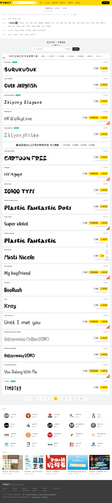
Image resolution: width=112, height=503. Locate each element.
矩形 (88, 23)
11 (68, 398)
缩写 (74, 23)
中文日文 (11, 30)
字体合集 (44, 488)
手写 (53, 23)
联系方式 (34, 490)
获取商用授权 (94, 117)
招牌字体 (77, 2)
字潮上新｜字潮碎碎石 (53, 471)
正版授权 (64, 8)
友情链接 (44, 490)
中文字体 (47, 2)
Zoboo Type (7, 184)
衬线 (9, 18)
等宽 (19, 18)
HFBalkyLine (8, 111)
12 (72, 398)
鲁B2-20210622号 (36, 497)
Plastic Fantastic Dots (11, 200)
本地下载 (104, 68)
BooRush (7, 282)
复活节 (27, 34)
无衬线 (14, 18)
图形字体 (62, 2)
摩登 (23, 26)
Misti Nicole (7, 249)
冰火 (27, 23)
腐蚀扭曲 (47, 23)
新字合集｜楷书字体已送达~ (11, 471)
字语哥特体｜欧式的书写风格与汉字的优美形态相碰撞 (40, 471)
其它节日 (32, 34)
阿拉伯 (17, 30)
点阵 (43, 26)
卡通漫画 (11, 23)
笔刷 (70, 23)
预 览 (76, 49)
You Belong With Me (10, 365)
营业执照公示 (45, 497)
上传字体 (14, 490)
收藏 (97, 68)
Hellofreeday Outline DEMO (12, 332)
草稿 (61, 23)
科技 (78, 23)
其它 (75, 14)
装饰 (35, 23)
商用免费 (57, 8)
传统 (9, 26)
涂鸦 (65, 23)
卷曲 (31, 23)
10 (64, 398)
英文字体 (54, 2)
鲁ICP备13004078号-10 (32, 494)
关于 (3, 490)
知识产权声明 (25, 490)
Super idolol (8, 217)
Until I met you (8, 315)
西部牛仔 (103, 23)
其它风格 (48, 26)
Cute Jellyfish (8, 78)
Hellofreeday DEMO (10, 348)
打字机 (93, 23)
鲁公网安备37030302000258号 (48, 494)
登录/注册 (105, 2)
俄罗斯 (22, 30)
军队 (97, 23)
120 (81, 398)
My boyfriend (8, 266)
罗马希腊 (28, 30)
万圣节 (21, 34)
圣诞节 (16, 34)
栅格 (38, 26)
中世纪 (28, 26)
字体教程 (34, 488)
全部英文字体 (48, 8)
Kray (5, 299)
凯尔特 (34, 26)
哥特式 (19, 26)
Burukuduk (7, 62)
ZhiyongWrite (8, 128)
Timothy (6, 381)
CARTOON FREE (9, 151)
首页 (41, 2)
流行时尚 (21, 23)
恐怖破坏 (41, 23)
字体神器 (70, 2)
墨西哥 (35, 30)
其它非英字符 (42, 30)
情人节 (10, 34)
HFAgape (7, 167)
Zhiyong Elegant (9, 95)
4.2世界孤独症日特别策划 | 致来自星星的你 (81, 471)
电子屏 (83, 23)
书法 (57, 23)
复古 (14, 26)
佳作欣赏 (5, 473)
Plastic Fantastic (9, 233)
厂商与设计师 (55, 488)
